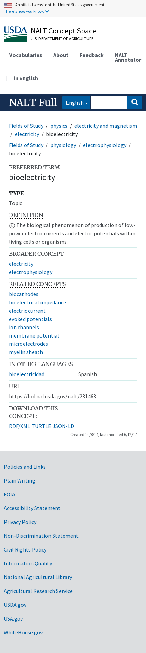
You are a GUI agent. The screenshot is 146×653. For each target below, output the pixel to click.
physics (58, 125)
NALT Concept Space (63, 31)
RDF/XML (19, 425)
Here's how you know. (25, 11)
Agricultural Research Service (38, 590)
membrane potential (34, 335)
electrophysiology (104, 145)
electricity (27, 133)
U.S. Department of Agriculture (62, 38)
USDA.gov (15, 604)
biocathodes (23, 294)
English (73, 102)
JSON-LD (63, 425)
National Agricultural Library (38, 577)
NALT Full (33, 102)
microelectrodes (28, 343)
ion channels (24, 327)
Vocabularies (25, 54)
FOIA (9, 494)
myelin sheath (26, 352)
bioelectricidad (26, 374)
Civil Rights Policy (25, 549)
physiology (63, 145)
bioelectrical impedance (37, 302)
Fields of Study (26, 125)
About (61, 54)
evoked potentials (30, 318)
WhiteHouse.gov (23, 632)
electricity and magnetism (105, 125)
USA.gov (13, 618)
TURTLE (41, 425)
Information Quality (28, 563)
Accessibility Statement (32, 508)
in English (26, 78)
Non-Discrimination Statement (41, 535)
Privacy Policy (20, 521)
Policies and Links (25, 466)
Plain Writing (19, 480)
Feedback (92, 54)
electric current (27, 310)
